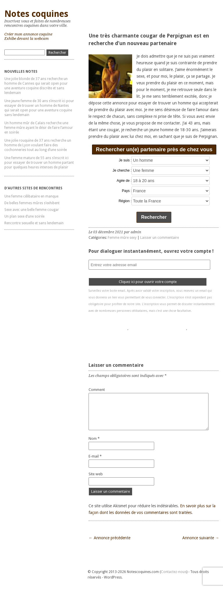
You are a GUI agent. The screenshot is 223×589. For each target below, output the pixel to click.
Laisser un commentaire (159, 238)
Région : (125, 201)
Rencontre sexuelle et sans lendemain (34, 223)
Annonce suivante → (200, 537)
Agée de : (124, 181)
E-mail (95, 456)
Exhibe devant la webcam (26, 38)
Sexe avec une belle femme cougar (31, 210)
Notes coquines (36, 14)
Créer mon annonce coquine (28, 34)
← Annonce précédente (109, 537)
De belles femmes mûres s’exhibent (32, 203)
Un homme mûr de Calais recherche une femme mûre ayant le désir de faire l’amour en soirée (38, 127)
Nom (94, 438)
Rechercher (154, 217)
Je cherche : (122, 170)
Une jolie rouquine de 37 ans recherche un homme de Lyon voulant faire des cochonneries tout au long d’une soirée (37, 145)
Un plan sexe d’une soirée (24, 216)
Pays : (127, 191)
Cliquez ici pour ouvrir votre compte (148, 282)
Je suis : (125, 160)
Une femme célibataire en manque (31, 196)
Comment (97, 389)
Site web (96, 474)
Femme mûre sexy (122, 238)
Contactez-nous (173, 572)
